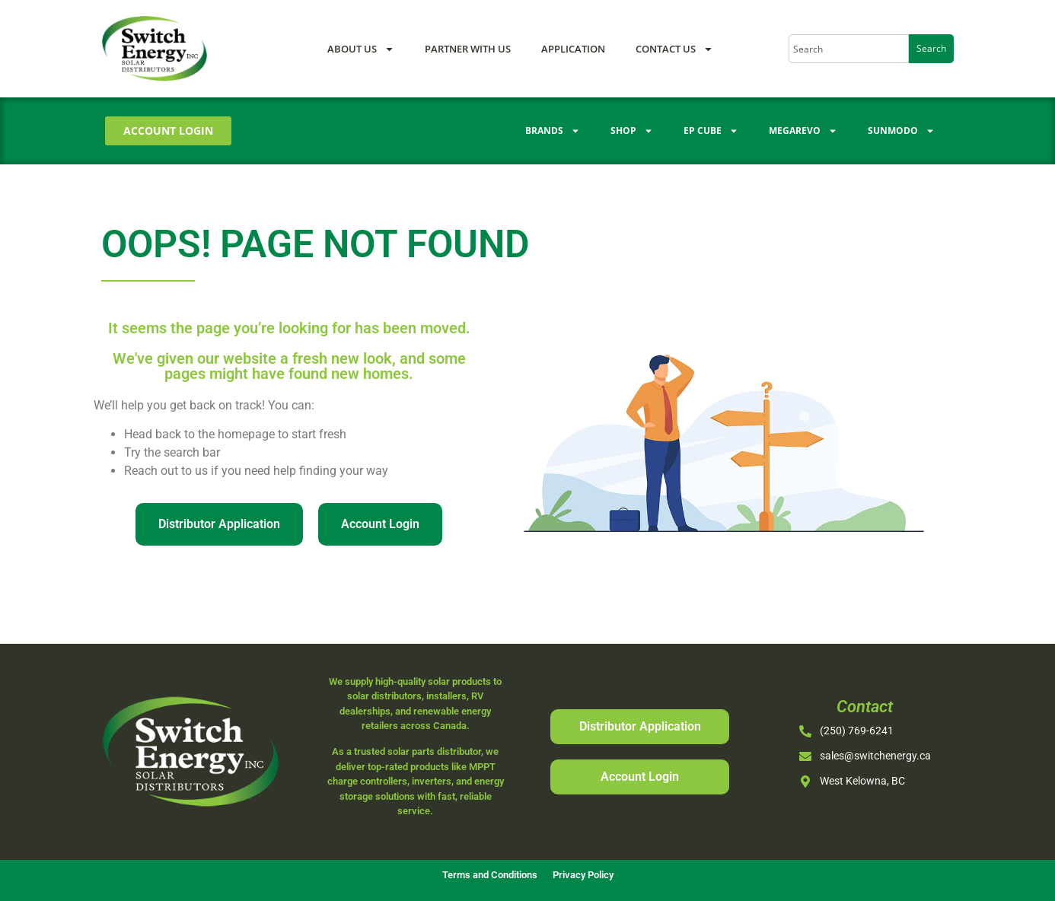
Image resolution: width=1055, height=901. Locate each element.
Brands (552, 131)
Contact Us (674, 49)
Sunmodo (901, 131)
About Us (360, 49)
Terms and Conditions (489, 874)
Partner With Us (468, 49)
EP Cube (711, 131)
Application (573, 49)
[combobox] (849, 48)
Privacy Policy (583, 874)
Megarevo (803, 131)
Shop (631, 131)
